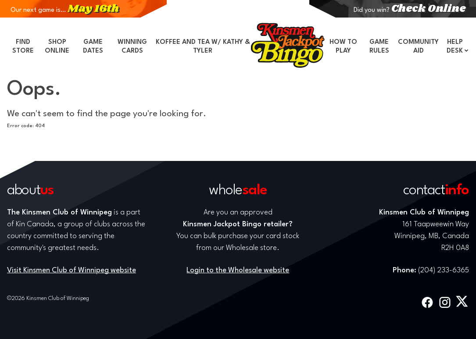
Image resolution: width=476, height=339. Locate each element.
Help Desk (455, 46)
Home (288, 45)
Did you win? (409, 10)
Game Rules (379, 46)
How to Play (343, 46)
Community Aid (418, 46)
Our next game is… (65, 10)
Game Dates (93, 46)
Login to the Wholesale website (237, 270)
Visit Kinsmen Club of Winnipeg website (71, 270)
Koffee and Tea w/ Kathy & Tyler (203, 46)
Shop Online (57, 46)
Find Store (23, 46)
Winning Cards (132, 46)
